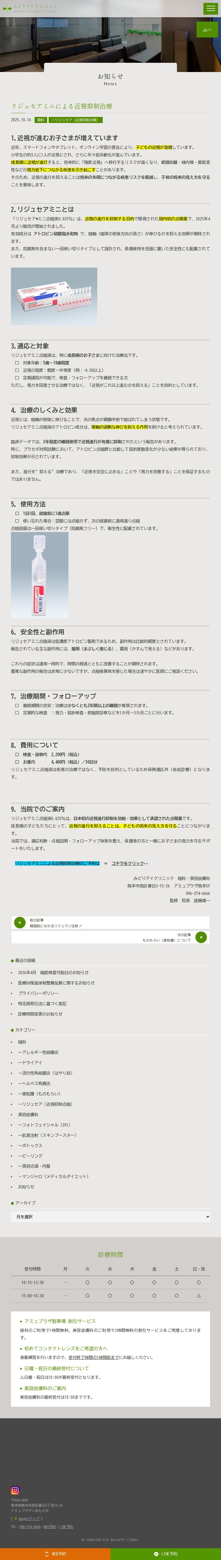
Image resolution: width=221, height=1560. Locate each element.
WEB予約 (55, 1554)
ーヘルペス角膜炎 (34, 1083)
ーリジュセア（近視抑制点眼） (76, 120)
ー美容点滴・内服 (34, 1166)
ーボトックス (30, 1146)
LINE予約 (166, 1554)
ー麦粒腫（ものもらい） (40, 1094)
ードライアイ (30, 1063)
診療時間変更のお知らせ (40, 1014)
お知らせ (26, 1187)
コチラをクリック (128, 863)
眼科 (40, 120)
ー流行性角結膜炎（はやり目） (46, 1073)
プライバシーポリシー (38, 993)
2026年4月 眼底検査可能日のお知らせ (53, 972)
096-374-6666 (30, 1526)
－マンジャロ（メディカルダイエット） (54, 1176)
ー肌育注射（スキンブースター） (48, 1135)
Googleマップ (28, 1518)
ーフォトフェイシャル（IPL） (45, 1125)
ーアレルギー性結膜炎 (38, 1052)
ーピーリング (30, 1156)
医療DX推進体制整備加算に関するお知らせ (56, 983)
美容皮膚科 (28, 1114)
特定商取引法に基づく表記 (42, 1003)
